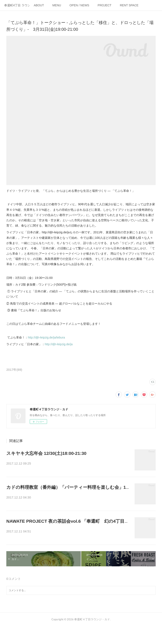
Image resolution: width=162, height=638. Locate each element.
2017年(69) (14, 369)
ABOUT (39, 5)
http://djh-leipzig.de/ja (59, 344)
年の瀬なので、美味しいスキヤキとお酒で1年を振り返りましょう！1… (67, 464)
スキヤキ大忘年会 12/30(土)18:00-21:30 (46, 453)
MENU (56, 5)
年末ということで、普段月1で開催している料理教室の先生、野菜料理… (68, 500)
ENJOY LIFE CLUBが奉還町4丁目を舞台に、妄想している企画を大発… (67, 537)
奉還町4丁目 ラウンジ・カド (17, 5)
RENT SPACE (129, 5)
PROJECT (104, 5)
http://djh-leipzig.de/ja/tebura (46, 337)
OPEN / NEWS (79, 5)
